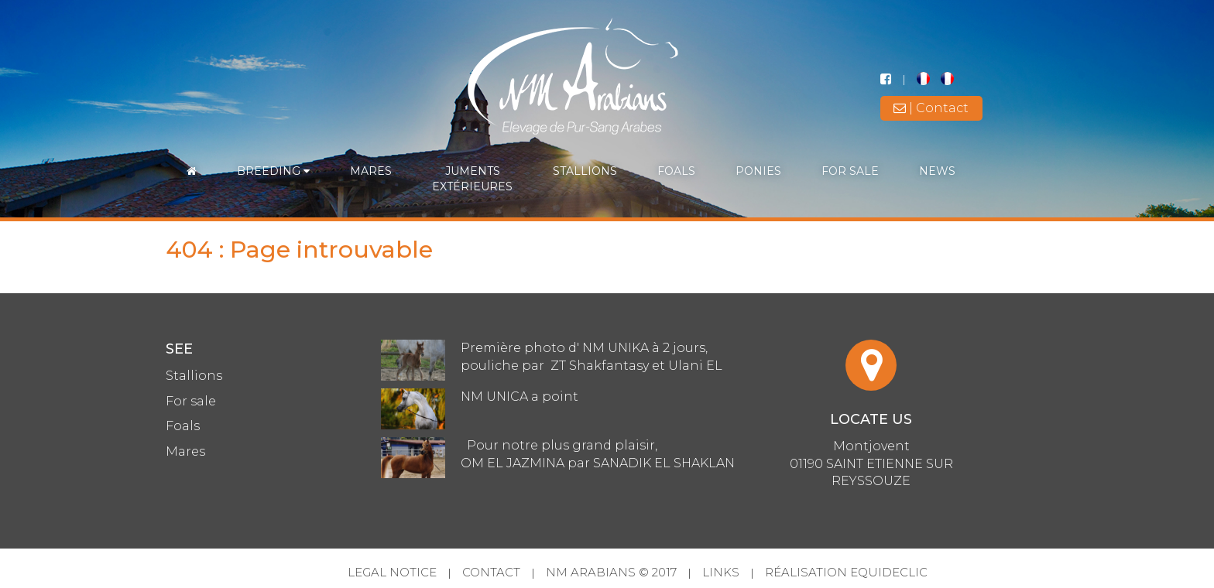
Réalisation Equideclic (846, 572)
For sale (850, 171)
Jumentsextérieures (472, 178)
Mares (371, 171)
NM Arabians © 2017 (611, 572)
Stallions (585, 171)
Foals (676, 171)
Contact (491, 572)
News (937, 171)
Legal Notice (392, 572)
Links (720, 572)
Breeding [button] (273, 171)
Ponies (758, 171)
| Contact (931, 108)
